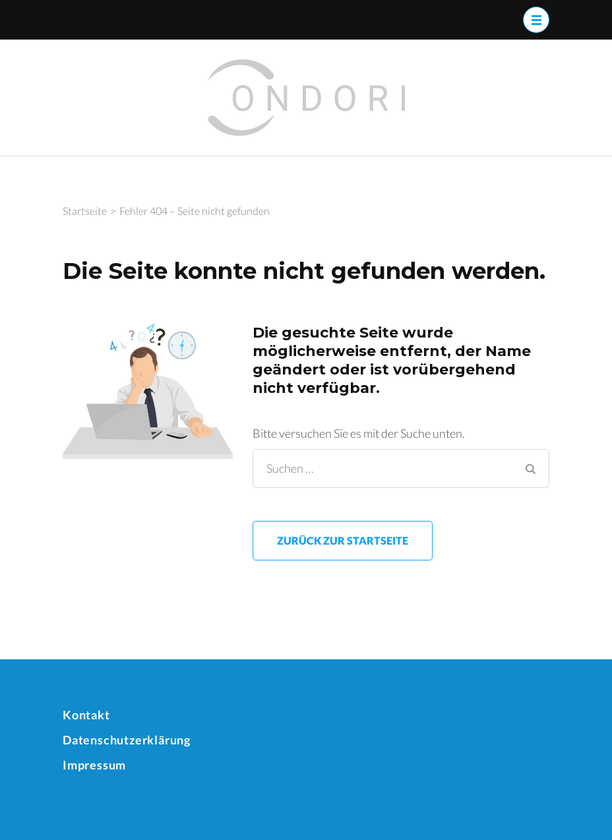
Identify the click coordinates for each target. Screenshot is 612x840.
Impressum (94, 765)
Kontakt (86, 714)
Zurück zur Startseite (342, 540)
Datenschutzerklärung (127, 740)
